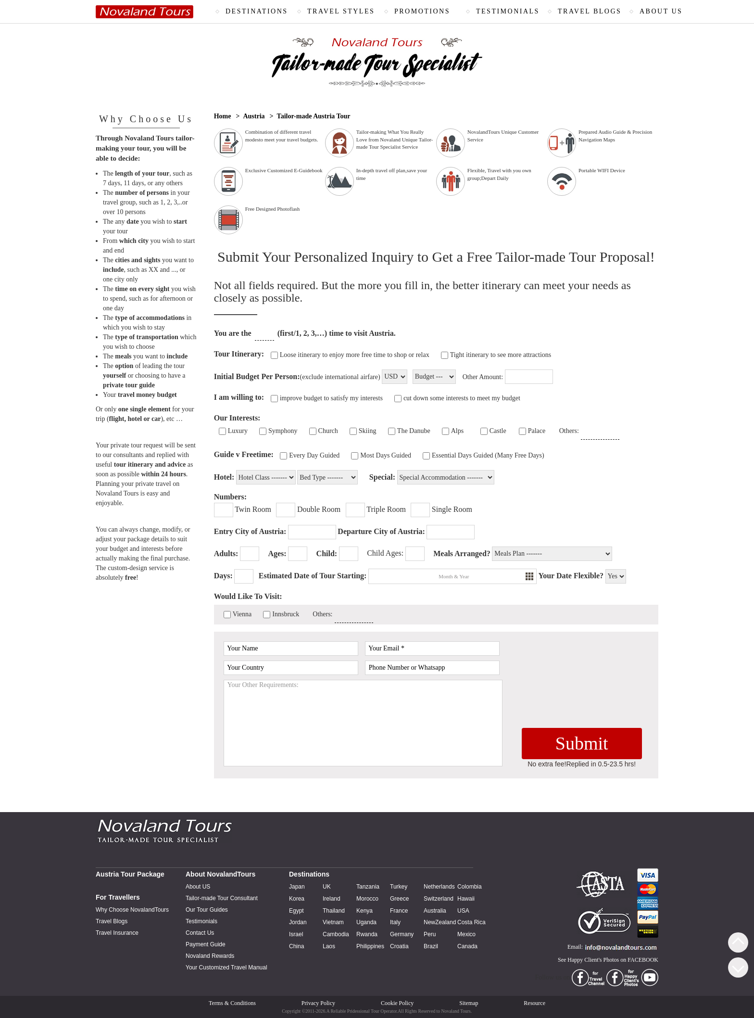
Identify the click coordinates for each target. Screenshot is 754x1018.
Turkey (398, 886)
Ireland (331, 898)
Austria (253, 116)
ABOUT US (661, 11)
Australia (435, 910)
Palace (537, 430)
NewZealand (440, 922)
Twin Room (253, 509)
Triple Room (386, 509)
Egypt (296, 910)
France (399, 910)
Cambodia (336, 934)
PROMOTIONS (422, 11)
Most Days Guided (385, 455)
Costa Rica (471, 922)
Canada (467, 946)
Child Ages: (385, 553)
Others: (569, 430)
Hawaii (466, 898)
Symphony (283, 430)
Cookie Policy (397, 1003)
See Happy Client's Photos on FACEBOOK (608, 959)
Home (222, 116)
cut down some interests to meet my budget (461, 398)
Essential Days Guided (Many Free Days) (488, 455)
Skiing (368, 430)
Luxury (238, 430)
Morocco (367, 898)
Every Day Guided (314, 455)
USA (463, 910)
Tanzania (367, 886)
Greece (399, 898)
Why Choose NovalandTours (132, 909)
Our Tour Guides (207, 909)
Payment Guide (206, 944)
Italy (395, 922)
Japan (297, 886)
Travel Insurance (117, 932)
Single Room (452, 509)
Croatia (399, 946)
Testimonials (201, 921)
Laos (329, 946)
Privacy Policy (318, 1003)
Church (328, 430)
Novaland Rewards (210, 956)
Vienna (242, 614)
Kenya (364, 910)
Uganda (366, 922)
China (296, 946)
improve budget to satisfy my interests (331, 398)
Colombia (469, 886)
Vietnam (333, 922)
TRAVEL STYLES (341, 11)
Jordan (298, 922)
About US (198, 886)
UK (327, 886)
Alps (457, 430)
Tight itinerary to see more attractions (501, 354)
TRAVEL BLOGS (589, 11)
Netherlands (439, 886)
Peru (430, 934)
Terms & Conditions (232, 1003)
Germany (402, 934)
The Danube (413, 430)
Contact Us (200, 932)
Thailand (334, 910)
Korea (296, 898)
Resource (534, 1003)
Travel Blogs (111, 921)
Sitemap (468, 1003)
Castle (498, 430)
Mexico (466, 934)
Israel (296, 934)
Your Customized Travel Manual (226, 967)
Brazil (431, 946)
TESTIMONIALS (508, 11)
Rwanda (366, 934)
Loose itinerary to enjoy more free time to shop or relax (354, 354)
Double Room (318, 509)
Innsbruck (285, 614)
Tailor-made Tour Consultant (222, 898)
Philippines (370, 946)
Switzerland (438, 898)
